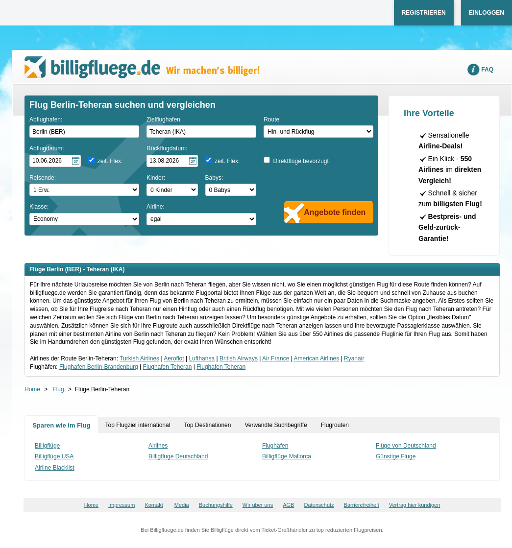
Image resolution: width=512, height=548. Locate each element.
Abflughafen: (45, 119)
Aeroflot (174, 358)
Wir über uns (258, 505)
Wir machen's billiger (142, 67)
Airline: (155, 206)
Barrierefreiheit (361, 505)
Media (181, 505)
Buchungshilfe (216, 505)
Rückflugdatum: (166, 148)
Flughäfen (275, 445)
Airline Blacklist (54, 467)
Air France (275, 358)
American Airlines (317, 358)
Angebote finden (335, 212)
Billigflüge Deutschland (178, 456)
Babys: (214, 177)
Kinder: (155, 177)
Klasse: (39, 206)
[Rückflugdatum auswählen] (172, 161)
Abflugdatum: (46, 148)
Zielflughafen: (164, 119)
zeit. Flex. (110, 161)
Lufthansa (202, 358)
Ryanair (354, 358)
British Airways (238, 358)
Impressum (121, 505)
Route (271, 119)
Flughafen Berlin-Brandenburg (98, 366)
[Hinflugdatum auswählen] (55, 161)
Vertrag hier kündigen (414, 505)
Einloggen (486, 12)
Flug (58, 389)
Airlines (158, 445)
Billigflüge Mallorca (286, 456)
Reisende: (42, 177)
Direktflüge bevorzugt (300, 161)
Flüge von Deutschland (406, 445)
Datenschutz (319, 505)
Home (32, 389)
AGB (288, 505)
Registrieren (424, 12)
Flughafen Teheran (167, 366)
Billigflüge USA (54, 456)
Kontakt (154, 505)
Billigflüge (47, 445)
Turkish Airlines (139, 358)
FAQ (487, 69)
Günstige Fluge (395, 456)
